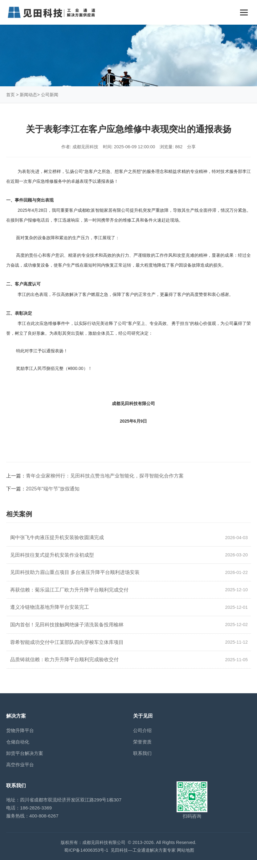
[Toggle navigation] (244, 12)
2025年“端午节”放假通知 (53, 488)
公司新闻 (49, 94)
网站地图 (185, 850)
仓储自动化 (17, 741)
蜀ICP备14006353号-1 (86, 850)
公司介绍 (142, 730)
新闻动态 (28, 94)
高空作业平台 (20, 764)
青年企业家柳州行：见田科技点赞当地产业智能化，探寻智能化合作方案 (105, 475)
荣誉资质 (142, 741)
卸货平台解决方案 (24, 753)
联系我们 (142, 753)
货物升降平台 (20, 730)
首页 (10, 94)
